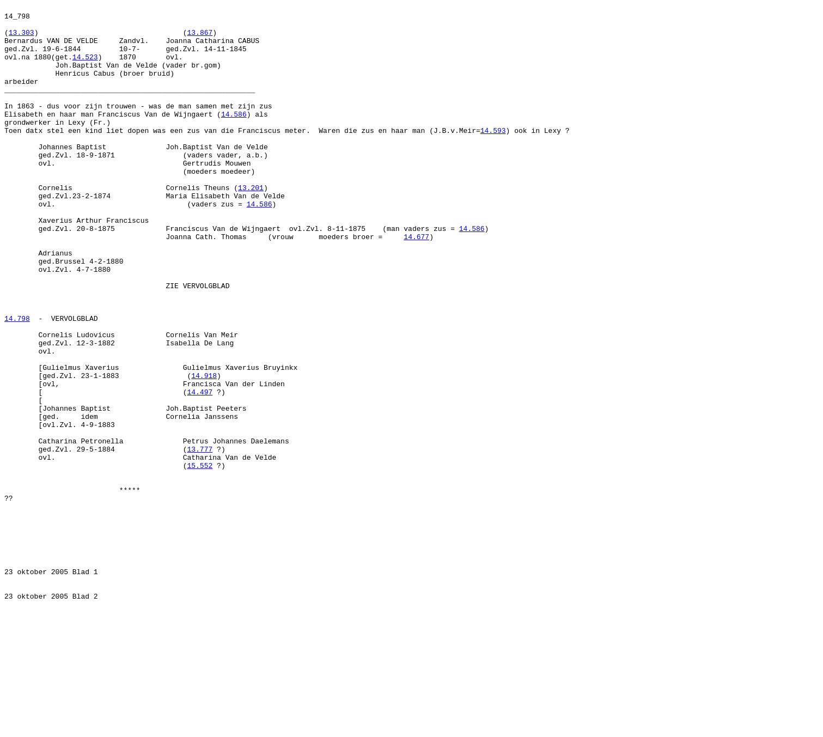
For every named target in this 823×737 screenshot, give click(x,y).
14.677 (416, 284)
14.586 (234, 137)
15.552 (199, 558)
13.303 (21, 39)
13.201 (251, 225)
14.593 (493, 156)
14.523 (85, 68)
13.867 (199, 39)
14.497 (199, 470)
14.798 (17, 382)
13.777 (199, 539)
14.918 (204, 450)
